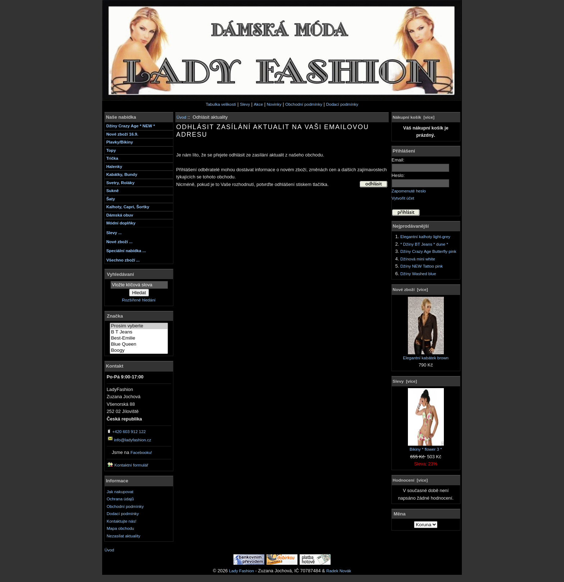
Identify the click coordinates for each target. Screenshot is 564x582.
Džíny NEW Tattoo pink (421, 266)
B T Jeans (139, 332)
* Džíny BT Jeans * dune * (424, 244)
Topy (111, 150)
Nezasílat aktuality (123, 536)
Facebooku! (141, 452)
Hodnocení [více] (410, 480)
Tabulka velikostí (221, 104)
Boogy (139, 350)
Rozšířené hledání (138, 300)
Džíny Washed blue (418, 274)
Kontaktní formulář (131, 465)
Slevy (245, 104)
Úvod (181, 117)
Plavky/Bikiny (119, 142)
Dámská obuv (119, 215)
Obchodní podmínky (303, 104)
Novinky (274, 104)
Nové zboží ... (119, 242)
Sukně (112, 190)
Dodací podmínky (342, 104)
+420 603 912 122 (129, 431)
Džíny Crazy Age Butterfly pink (428, 251)
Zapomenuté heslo (409, 191)
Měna (399, 514)
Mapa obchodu (120, 528)
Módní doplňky (120, 223)
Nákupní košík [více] (414, 117)
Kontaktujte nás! (122, 521)
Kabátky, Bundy (121, 174)
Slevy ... (114, 233)
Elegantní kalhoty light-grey (425, 237)
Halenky (114, 166)
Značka (115, 316)
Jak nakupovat (120, 492)
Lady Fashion (241, 571)
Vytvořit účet (403, 198)
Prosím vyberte (139, 326)
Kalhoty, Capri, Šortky (127, 207)
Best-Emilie (139, 338)
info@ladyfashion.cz (132, 440)
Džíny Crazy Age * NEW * (130, 126)
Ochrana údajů (120, 499)
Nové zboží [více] (410, 289)
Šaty (110, 199)
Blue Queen (139, 344)
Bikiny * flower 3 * (426, 446)
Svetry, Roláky (120, 183)
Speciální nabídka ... (126, 251)
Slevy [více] (405, 381)
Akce (258, 104)
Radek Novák (338, 571)
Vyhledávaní (120, 274)
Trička (112, 158)
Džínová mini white (417, 259)
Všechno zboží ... (123, 260)
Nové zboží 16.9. (122, 134)
